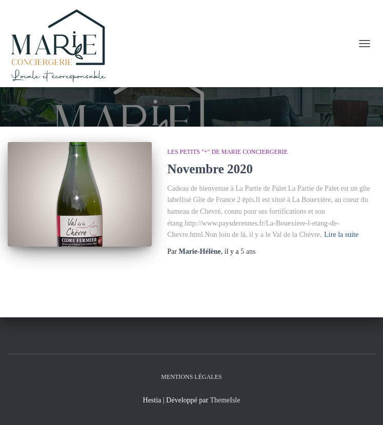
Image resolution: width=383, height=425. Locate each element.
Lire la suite (341, 234)
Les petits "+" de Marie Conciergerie (227, 151)
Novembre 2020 (210, 169)
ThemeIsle (225, 400)
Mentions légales (191, 376)
